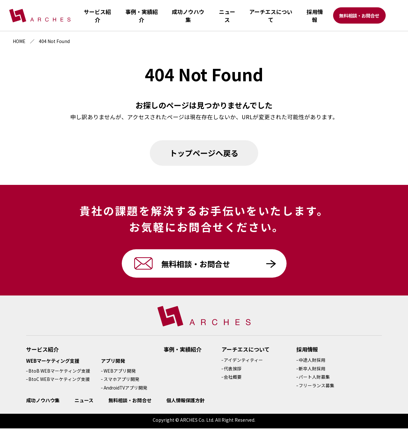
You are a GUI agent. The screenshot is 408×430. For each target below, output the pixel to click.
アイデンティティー (244, 362)
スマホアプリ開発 (121, 381)
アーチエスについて (246, 351)
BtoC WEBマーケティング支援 (59, 381)
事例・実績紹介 (183, 351)
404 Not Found (54, 41)
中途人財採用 (313, 362)
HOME (19, 41)
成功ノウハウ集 (43, 402)
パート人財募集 (315, 378)
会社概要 (234, 378)
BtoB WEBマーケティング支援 (59, 372)
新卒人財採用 (313, 370)
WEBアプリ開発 (119, 372)
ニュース (84, 402)
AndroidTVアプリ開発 (125, 389)
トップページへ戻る (204, 152)
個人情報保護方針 (185, 402)
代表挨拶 (234, 370)
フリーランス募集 (317, 387)
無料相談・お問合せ (360, 16)
